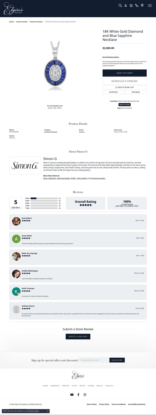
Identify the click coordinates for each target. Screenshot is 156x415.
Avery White (27, 236)
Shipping (113, 92)
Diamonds (65, 386)
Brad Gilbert (27, 218)
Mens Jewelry (82, 178)
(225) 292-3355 (55, 108)
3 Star (27, 203)
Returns (136, 92)
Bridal (73, 178)
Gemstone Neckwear (36, 22)
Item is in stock (124, 104)
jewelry (11, 22)
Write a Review (78, 336)
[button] (120, 5)
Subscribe (117, 360)
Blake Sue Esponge (29, 253)
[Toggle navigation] (150, 5)
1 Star (27, 208)
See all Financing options (111, 57)
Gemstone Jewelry (21, 22)
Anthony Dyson (28, 306)
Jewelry (45, 386)
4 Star (27, 201)
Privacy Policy (104, 404)
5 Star (27, 198)
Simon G (82, 132)
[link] (136, 5)
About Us (99, 386)
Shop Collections (49, 178)
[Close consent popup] (47, 411)
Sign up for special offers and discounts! (54, 360)
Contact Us (109, 386)
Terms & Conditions (119, 404)
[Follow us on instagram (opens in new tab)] (84, 394)
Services (82, 386)
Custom (74, 386)
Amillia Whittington (30, 271)
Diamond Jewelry (63, 178)
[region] (55, 66)
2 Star (27, 206)
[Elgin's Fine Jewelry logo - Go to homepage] (59, 8)
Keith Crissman (28, 288)
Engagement (55, 386)
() (60, 198)
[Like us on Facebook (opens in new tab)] (78, 394)
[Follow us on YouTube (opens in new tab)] (71, 394)
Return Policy (92, 404)
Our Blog (91, 386)
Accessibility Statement (136, 404)
